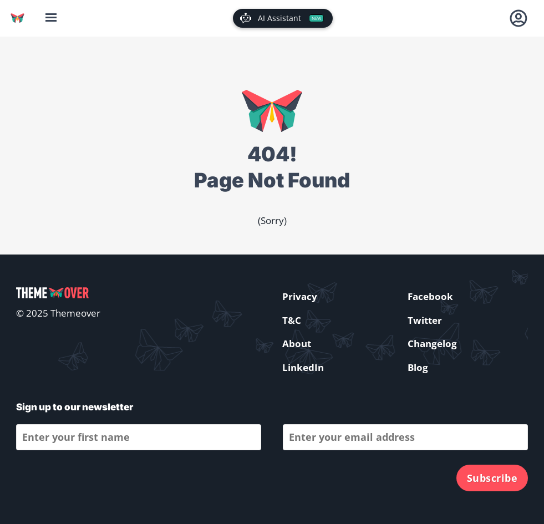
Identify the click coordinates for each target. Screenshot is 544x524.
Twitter (425, 320)
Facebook (430, 296)
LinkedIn (303, 367)
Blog (418, 367)
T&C (291, 320)
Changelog (432, 343)
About (296, 343)
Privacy (299, 296)
